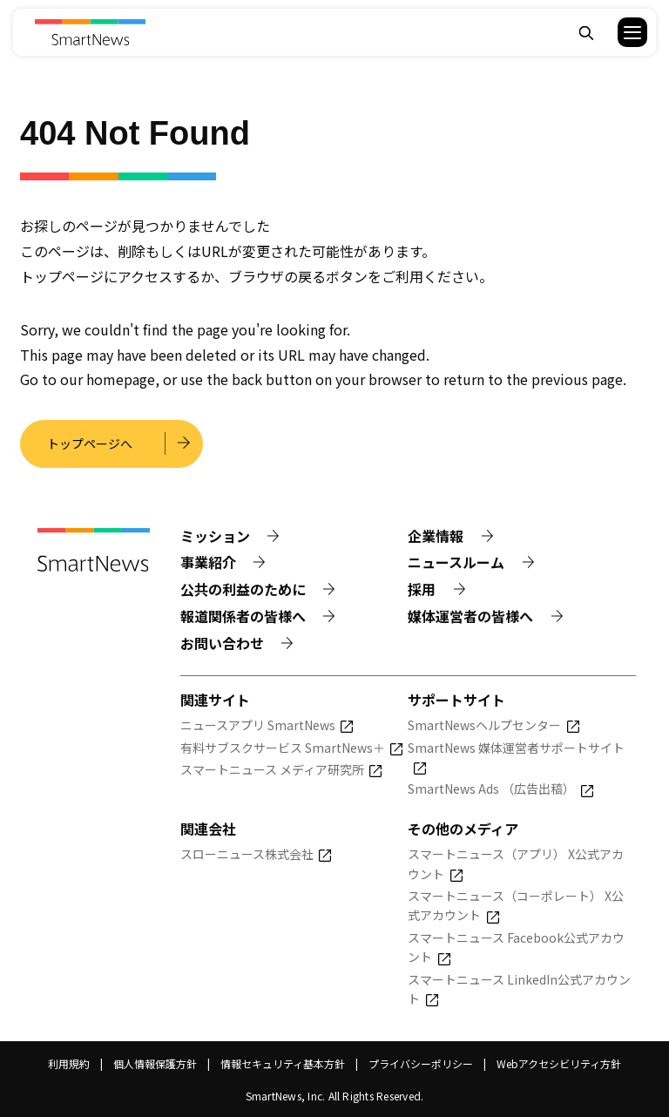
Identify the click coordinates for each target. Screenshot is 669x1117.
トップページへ (89, 443)
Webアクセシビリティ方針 (559, 1063)
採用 (422, 589)
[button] (621, 32)
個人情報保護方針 (155, 1063)
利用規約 (69, 1063)
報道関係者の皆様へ (243, 616)
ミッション (215, 535)
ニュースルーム (456, 562)
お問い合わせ (222, 643)
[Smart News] (90, 32)
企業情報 (435, 535)
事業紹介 (208, 562)
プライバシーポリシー (420, 1063)
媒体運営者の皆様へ (470, 616)
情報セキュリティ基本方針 (282, 1063)
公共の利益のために (243, 589)
